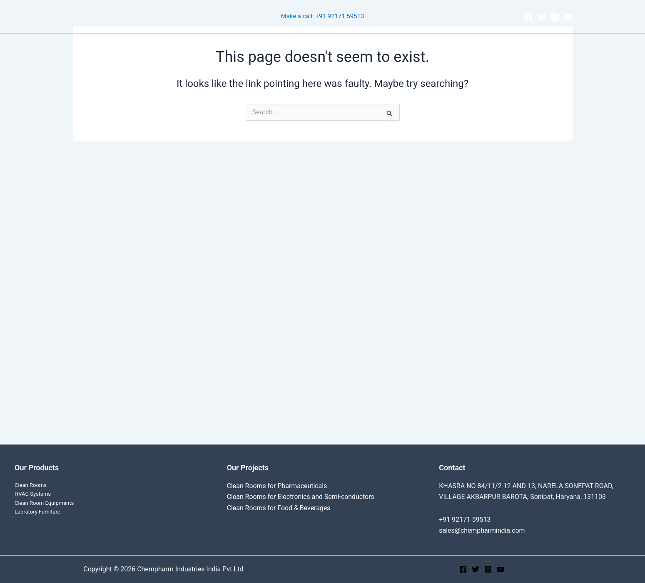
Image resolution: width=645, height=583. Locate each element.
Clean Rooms (215, 46)
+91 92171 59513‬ (339, 16)
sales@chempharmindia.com (482, 530)
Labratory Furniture (37, 512)
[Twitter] (542, 17)
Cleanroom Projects (281, 46)
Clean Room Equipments (44, 503)
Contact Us (433, 46)
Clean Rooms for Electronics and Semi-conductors (301, 497)
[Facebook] (528, 17)
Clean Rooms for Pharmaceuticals (277, 486)
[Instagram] (555, 17)
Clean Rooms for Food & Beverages (279, 508)
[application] (311, 46)
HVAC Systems (33, 494)
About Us (389, 46)
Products (345, 46)
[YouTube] (568, 17)
